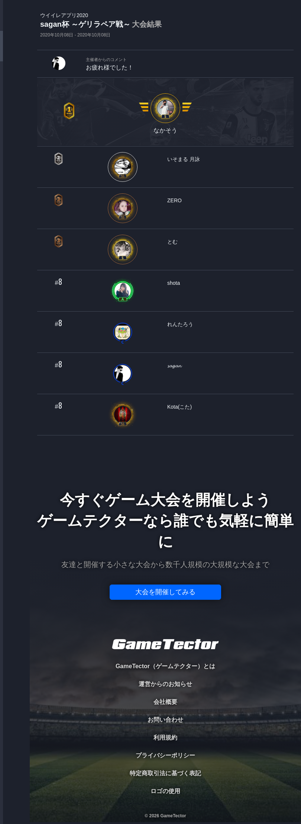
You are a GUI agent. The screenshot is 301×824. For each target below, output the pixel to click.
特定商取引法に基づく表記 (165, 773)
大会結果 (147, 24)
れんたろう (180, 324)
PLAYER (15, 83)
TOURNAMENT (14, 52)
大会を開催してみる (165, 592)
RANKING (14, 144)
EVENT (14, 174)
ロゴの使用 (165, 791)
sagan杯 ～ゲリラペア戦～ (101, 25)
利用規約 (165, 737)
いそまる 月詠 (183, 159)
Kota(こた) (179, 407)
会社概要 (165, 702)
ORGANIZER (15, 113)
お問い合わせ (165, 720)
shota (173, 283)
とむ (172, 242)
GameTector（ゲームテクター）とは (165, 666)
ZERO (174, 200)
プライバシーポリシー (165, 755)
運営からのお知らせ (165, 684)
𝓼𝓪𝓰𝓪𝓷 (174, 365)
